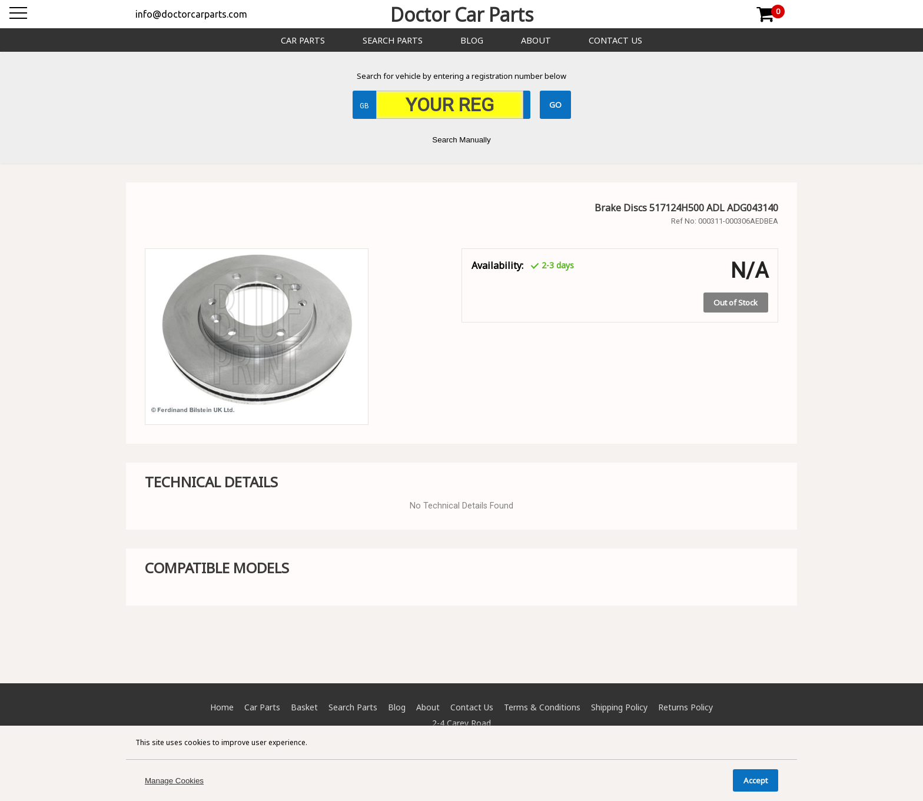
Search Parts (393, 40)
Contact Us (615, 40)
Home (222, 707)
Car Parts (303, 40)
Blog (471, 40)
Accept (755, 780)
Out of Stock (735, 302)
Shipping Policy (619, 707)
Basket (304, 707)
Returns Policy (685, 707)
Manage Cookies (174, 780)
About (536, 40)
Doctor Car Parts (461, 14)
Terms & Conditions (542, 707)
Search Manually (461, 139)
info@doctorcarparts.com (191, 14)
